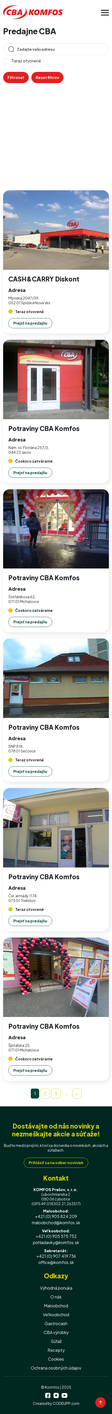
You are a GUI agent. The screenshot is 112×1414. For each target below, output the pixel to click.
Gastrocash (56, 1323)
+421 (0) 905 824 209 (56, 1216)
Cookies (56, 1359)
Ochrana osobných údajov (56, 1368)
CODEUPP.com (66, 1403)
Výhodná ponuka (56, 1288)
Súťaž (56, 1341)
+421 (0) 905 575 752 (56, 1236)
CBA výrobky (56, 1332)
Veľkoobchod (56, 1314)
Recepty (56, 1350)
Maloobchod (56, 1305)
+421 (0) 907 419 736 (56, 1256)
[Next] (76, 1094)
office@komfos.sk (56, 1262)
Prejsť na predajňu (30, 323)
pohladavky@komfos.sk (56, 1242)
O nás (56, 1297)
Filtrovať (16, 77)
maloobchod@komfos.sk (56, 1222)
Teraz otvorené (22, 61)
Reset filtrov (47, 77)
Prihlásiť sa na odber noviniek (56, 1162)
